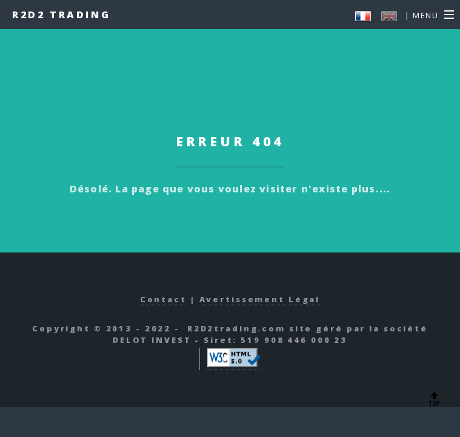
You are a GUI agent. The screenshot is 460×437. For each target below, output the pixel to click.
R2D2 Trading (61, 14)
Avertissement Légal (260, 299)
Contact (163, 299)
